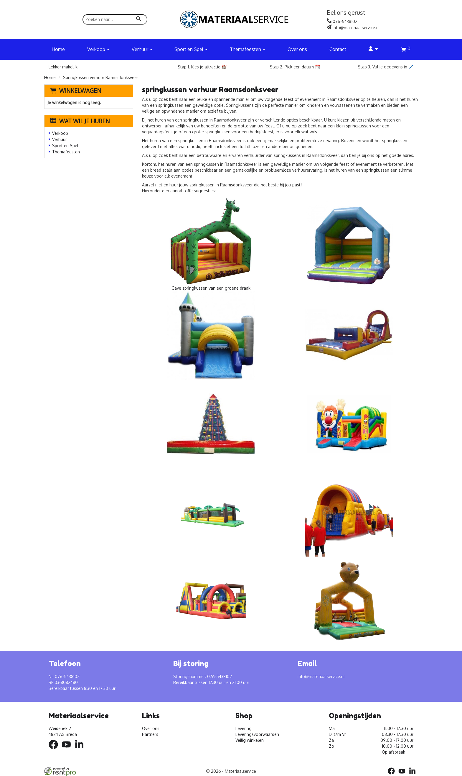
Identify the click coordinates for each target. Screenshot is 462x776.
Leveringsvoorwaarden (257, 734)
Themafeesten (66, 151)
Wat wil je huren (80, 120)
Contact (337, 49)
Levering (243, 728)
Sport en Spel (65, 145)
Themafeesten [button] (247, 49)
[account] (373, 49)
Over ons (297, 49)
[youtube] (68, 749)
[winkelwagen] (405, 50)
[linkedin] (81, 749)
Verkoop (60, 133)
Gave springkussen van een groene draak (211, 244)
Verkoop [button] (98, 49)
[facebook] (55, 749)
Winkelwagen (80, 90)
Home (58, 49)
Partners (150, 734)
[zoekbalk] (114, 19)
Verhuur (59, 139)
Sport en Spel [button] (190, 49)
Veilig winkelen (249, 740)
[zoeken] (138, 19)
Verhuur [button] (142, 49)
